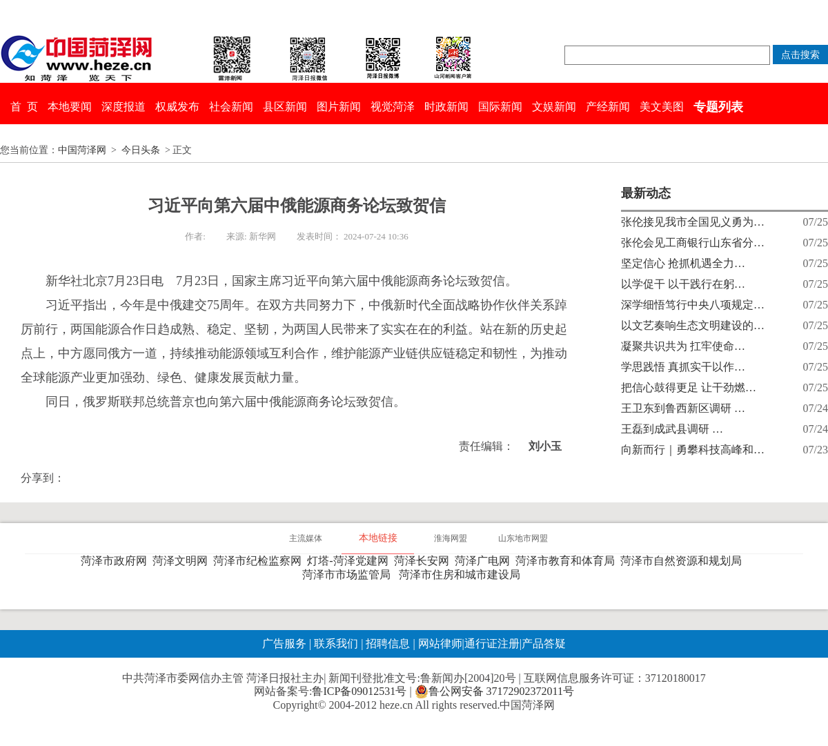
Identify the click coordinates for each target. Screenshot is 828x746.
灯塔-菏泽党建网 (350, 561)
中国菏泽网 (82, 150)
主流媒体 (305, 538)
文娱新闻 (554, 106)
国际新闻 (500, 106)
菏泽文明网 (182, 561)
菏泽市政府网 (116, 561)
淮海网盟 (450, 538)
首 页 (24, 106)
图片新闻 (339, 106)
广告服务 (284, 643)
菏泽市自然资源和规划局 (683, 561)
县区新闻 (285, 106)
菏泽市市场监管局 (349, 574)
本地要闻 (70, 106)
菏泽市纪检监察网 (260, 561)
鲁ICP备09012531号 (359, 691)
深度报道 (123, 106)
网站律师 (438, 643)
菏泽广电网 (485, 561)
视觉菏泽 (393, 106)
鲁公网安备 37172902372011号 (494, 691)
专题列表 (718, 107)
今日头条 (140, 150)
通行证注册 (492, 643)
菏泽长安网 (424, 561)
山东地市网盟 (523, 538)
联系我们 (336, 643)
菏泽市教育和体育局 (567, 561)
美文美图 (662, 106)
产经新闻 (608, 106)
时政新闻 (446, 106)
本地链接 (378, 538)
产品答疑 (544, 643)
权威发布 (177, 106)
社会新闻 (231, 106)
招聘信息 (388, 643)
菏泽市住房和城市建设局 (462, 574)
